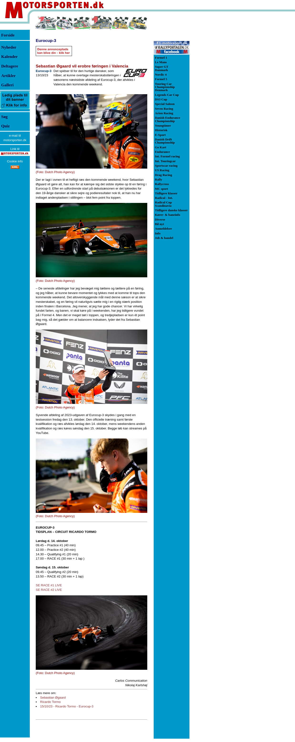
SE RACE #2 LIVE (49, 590)
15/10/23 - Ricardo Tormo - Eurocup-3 (66, 706)
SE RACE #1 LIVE (49, 585)
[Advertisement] (214, 86)
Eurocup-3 (46, 40)
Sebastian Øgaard (53, 697)
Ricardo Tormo (50, 702)
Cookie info (15, 161)
